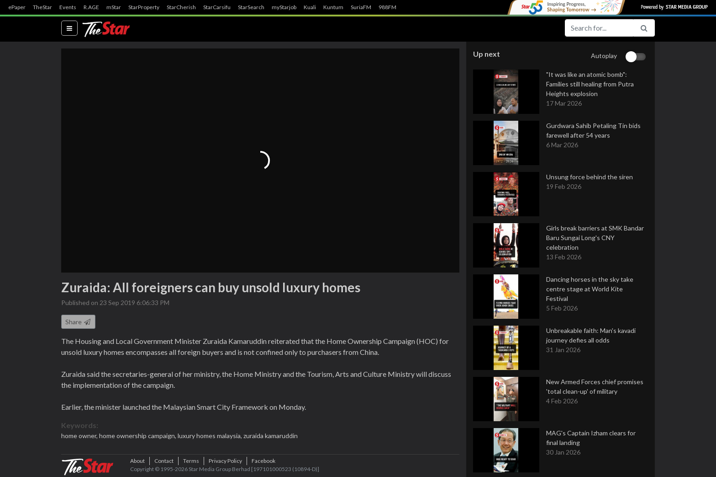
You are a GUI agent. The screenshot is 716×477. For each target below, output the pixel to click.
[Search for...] (599, 28)
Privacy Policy (225, 460)
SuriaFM (361, 7)
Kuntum (333, 7)
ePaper (17, 7)
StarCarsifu (217, 7)
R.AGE (91, 7)
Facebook (263, 460)
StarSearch (251, 7)
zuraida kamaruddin (270, 435)
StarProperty (143, 7)
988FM (387, 7)
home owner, (80, 435)
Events (67, 7)
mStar (113, 7)
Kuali (310, 7)
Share (78, 322)
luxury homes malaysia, (210, 435)
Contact (164, 460)
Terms (191, 460)
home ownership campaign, (138, 435)
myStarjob (284, 7)
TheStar (42, 7)
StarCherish (181, 7)
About (137, 460)
